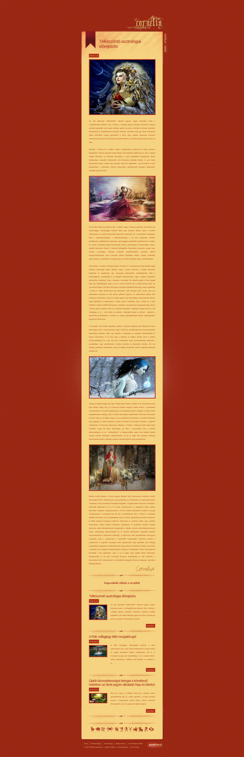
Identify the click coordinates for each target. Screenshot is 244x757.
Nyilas (135, 729)
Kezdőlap (165, 38)
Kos (93, 729)
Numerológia (96, 743)
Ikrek (103, 729)
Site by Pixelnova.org (155, 745)
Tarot (86, 743)
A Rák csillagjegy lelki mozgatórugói (112, 636)
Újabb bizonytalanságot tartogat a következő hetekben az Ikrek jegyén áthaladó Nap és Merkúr (122, 682)
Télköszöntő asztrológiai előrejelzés (112, 596)
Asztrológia (108, 743)
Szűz (121, 729)
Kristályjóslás (123, 747)
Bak (141, 729)
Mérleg (126, 729)
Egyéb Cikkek (110, 747)
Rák (110, 729)
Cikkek (165, 48)
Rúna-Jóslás (120, 743)
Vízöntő (146, 729)
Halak (151, 729)
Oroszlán (117, 729)
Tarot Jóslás (134, 747)
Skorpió (130, 729)
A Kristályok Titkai (135, 743)
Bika (97, 729)
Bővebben (150, 626)
